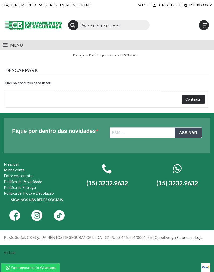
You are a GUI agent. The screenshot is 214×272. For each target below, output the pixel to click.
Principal (79, 55)
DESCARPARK (129, 55)
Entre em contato (18, 175)
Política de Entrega (20, 187)
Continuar (193, 99)
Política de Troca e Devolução (29, 193)
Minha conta (14, 170)
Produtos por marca (102, 55)
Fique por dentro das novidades (54, 131)
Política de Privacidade (23, 181)
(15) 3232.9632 (177, 183)
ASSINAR (188, 133)
